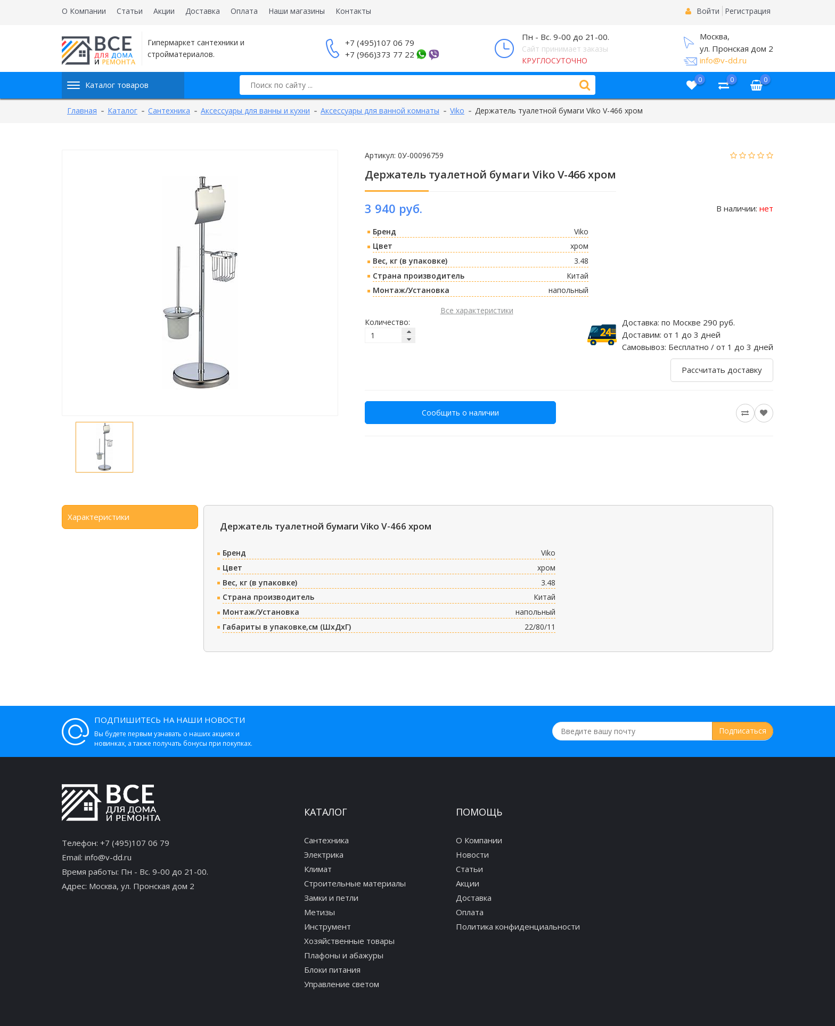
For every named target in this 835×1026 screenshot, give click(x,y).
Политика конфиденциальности (518, 926)
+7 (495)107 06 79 (379, 42)
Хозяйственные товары (349, 940)
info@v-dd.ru (723, 60)
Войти (708, 11)
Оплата (244, 11)
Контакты (353, 11)
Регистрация (748, 11)
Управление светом (341, 984)
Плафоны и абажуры (343, 955)
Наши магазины (296, 11)
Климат (318, 869)
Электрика (323, 854)
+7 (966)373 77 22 (379, 54)
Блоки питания (332, 969)
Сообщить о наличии (460, 413)
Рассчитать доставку (722, 369)
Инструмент (327, 926)
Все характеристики (476, 310)
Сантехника (326, 840)
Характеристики (98, 516)
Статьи (130, 11)
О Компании (84, 11)
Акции (164, 11)
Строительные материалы (355, 883)
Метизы (319, 912)
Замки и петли (331, 897)
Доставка (202, 11)
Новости (472, 854)
